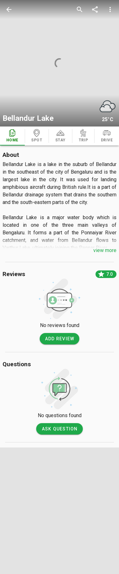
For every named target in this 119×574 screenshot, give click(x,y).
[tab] (12, 136)
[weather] (107, 106)
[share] (94, 9)
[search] (79, 9)
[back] (9, 9)
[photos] (59, 63)
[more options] (110, 9)
